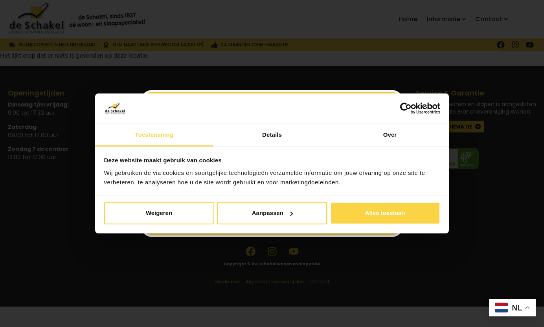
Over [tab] (390, 134)
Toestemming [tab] (154, 134)
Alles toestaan (385, 212)
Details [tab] (272, 134)
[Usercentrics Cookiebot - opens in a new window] (405, 108)
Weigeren (159, 212)
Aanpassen (272, 212)
